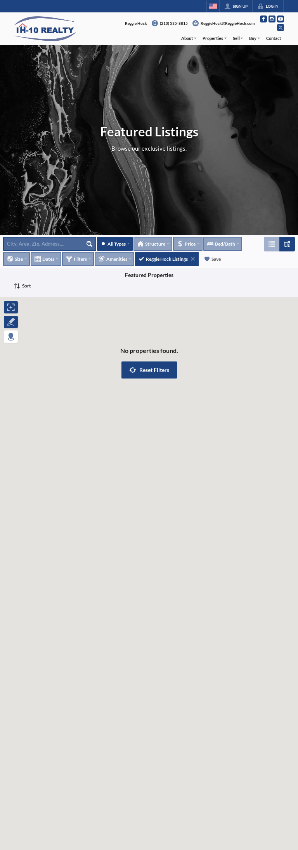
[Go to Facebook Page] (263, 18)
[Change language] (213, 6)
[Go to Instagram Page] (272, 18)
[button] (149, 370)
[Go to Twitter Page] (280, 27)
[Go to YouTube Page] (280, 18)
